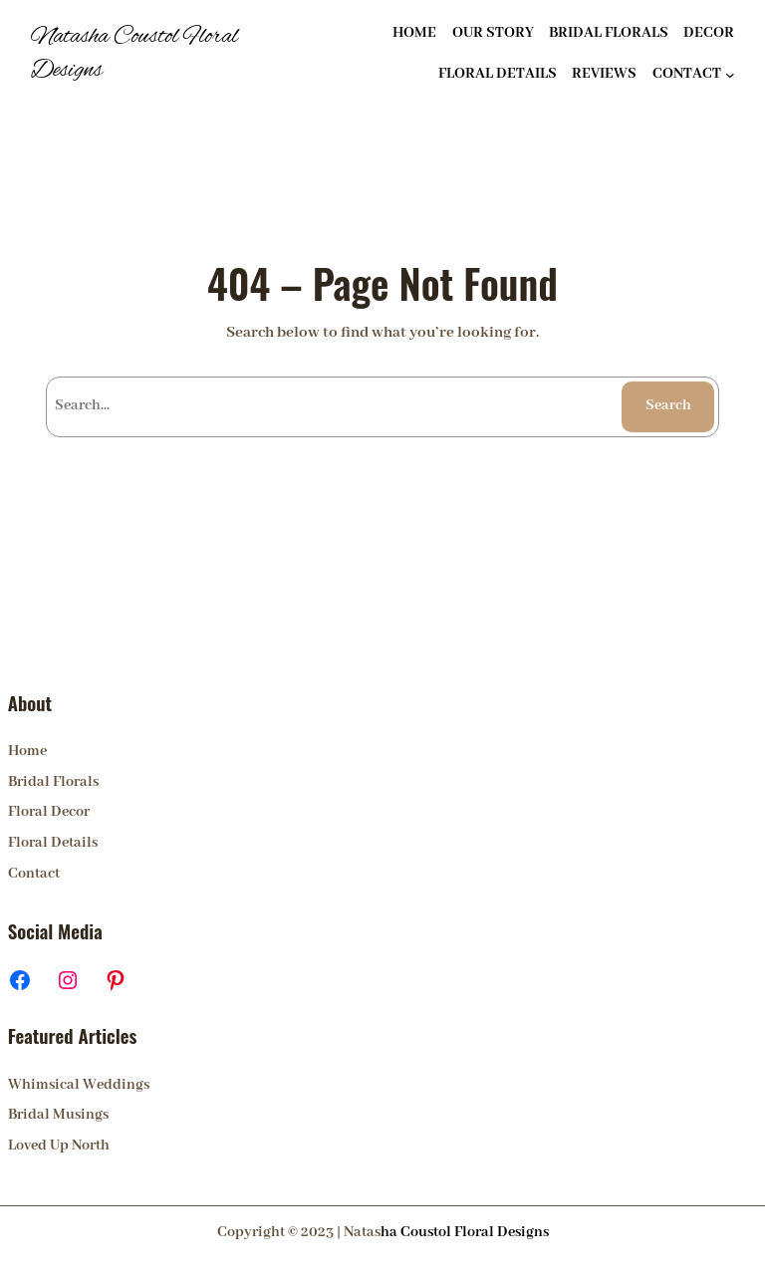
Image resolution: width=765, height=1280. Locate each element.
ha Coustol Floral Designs (465, 1232)
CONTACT (686, 74)
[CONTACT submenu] (730, 75)
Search (668, 405)
